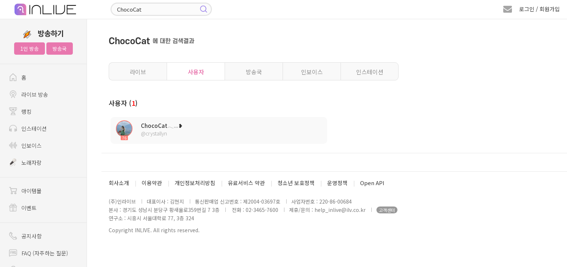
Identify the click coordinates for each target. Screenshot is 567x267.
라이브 (138, 71)
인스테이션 (369, 71)
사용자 (196, 71)
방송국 (60, 48)
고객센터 (387, 210)
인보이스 (312, 71)
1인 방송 (29, 48)
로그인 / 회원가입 (539, 9)
